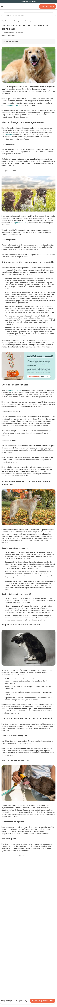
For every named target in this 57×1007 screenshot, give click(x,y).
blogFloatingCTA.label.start (42, 1001)
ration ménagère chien (10, 105)
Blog (3, 21)
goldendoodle (20, 223)
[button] (2, 6)
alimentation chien (14, 390)
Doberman (10, 134)
